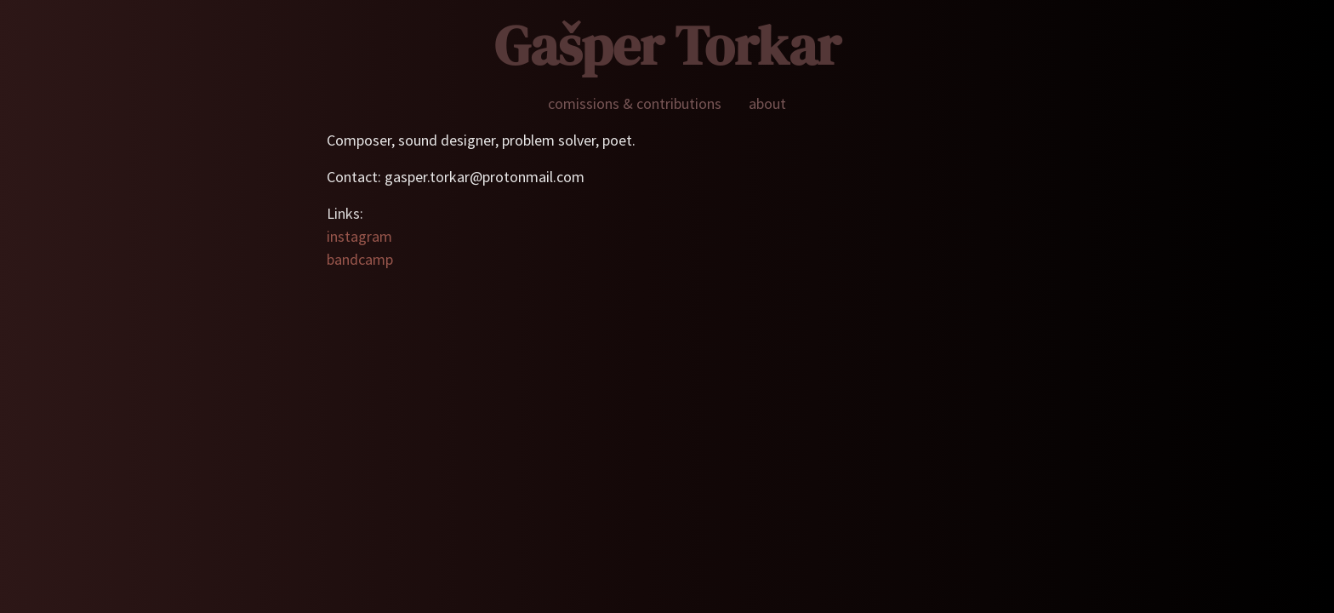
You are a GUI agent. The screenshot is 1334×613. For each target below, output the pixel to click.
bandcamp (360, 259)
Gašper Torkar (667, 46)
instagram (359, 236)
